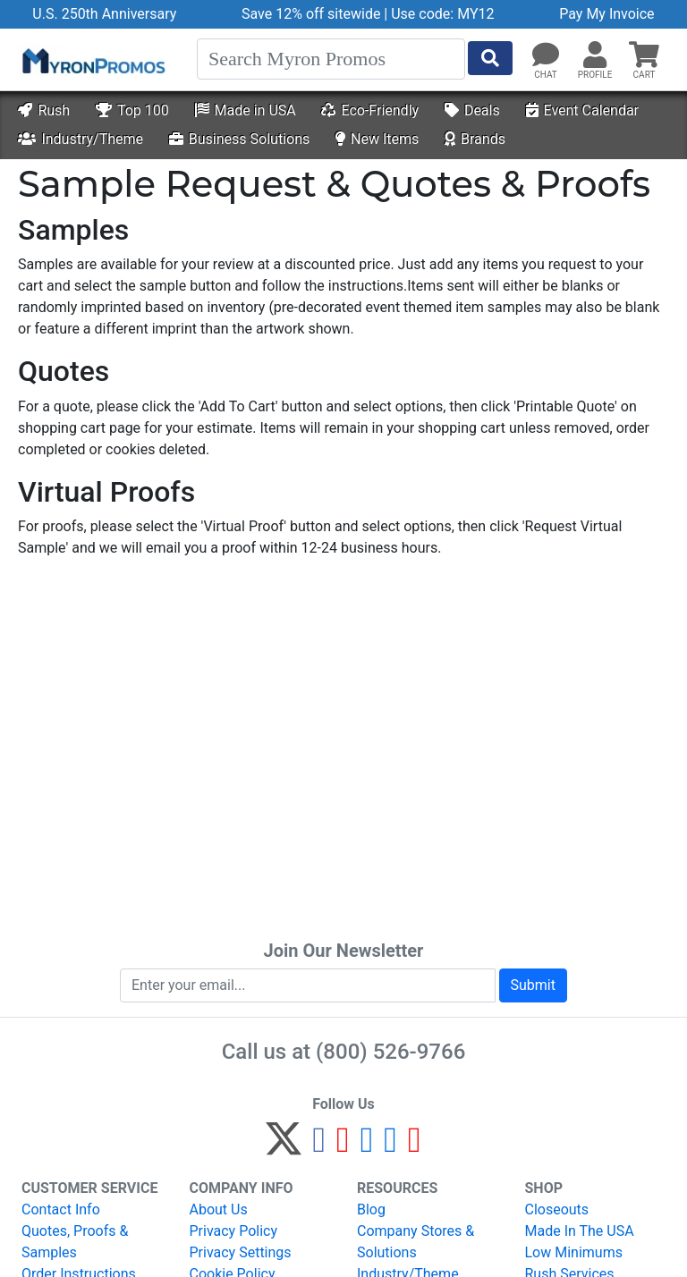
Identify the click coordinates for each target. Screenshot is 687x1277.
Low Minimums (574, 1252)
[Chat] (546, 55)
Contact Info (60, 1209)
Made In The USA (579, 1230)
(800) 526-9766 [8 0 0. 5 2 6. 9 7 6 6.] (390, 1051)
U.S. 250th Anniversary (104, 13)
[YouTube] (415, 1146)
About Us (219, 1209)
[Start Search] (490, 58)
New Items (377, 139)
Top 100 (132, 110)
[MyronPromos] (92, 60)
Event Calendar (583, 110)
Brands (475, 139)
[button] (595, 55)
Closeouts (557, 1209)
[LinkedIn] (390, 1146)
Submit (533, 985)
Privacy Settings (241, 1252)
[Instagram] (367, 1146)
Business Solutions (239, 139)
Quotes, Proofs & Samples (74, 1241)
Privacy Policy (234, 1230)
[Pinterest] (343, 1146)
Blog (371, 1209)
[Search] (331, 59)
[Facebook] (319, 1146)
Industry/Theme (80, 139)
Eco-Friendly (370, 110)
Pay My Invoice (606, 13)
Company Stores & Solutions (415, 1241)
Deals (472, 110)
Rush (44, 110)
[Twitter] (283, 1146)
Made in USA (245, 110)
